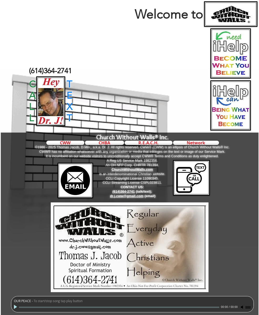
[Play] (16, 307)
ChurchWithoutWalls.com (132, 169)
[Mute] (242, 307)
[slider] (248, 307)
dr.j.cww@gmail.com (127, 196)
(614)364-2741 (123, 191)
